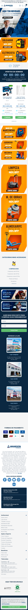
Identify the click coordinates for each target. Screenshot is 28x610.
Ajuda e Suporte (14, 534)
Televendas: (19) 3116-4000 (8, 563)
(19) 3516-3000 (14, 359)
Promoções (4, 556)
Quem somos (4, 517)
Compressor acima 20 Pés (13, 276)
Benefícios (14, 550)
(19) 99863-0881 (8, 505)
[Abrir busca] (23, 5)
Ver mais (20, 473)
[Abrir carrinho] (25, 5)
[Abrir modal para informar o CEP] (20, 5)
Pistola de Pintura (13, 278)
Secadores (13, 281)
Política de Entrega (5, 544)
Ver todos (3, 574)
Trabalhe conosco (5, 521)
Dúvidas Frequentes (6, 540)
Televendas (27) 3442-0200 (8, 567)
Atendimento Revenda (6, 525)
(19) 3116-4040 (7, 498)
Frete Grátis (4, 552)
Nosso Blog (4, 531)
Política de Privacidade (7, 546)
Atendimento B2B (5, 523)
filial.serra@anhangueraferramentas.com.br (9, 568)
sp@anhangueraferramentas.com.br (7, 572)
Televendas (14, 559)
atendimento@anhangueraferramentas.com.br (11, 499)
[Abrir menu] (2, 5)
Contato (3, 548)
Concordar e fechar (14, 606)
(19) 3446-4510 (14, 409)
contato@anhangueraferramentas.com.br (10, 492)
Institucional (14, 515)
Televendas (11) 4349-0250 (8, 571)
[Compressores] (14, 265)
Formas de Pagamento (6, 538)
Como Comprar (5, 536)
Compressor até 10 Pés (13, 271)
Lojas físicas (4, 519)
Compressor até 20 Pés (13, 273)
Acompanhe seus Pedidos (7, 529)
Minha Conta (4, 527)
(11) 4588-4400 (14, 383)
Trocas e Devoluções (6, 542)
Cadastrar (14, 330)
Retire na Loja (4, 554)
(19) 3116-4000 (7, 491)
